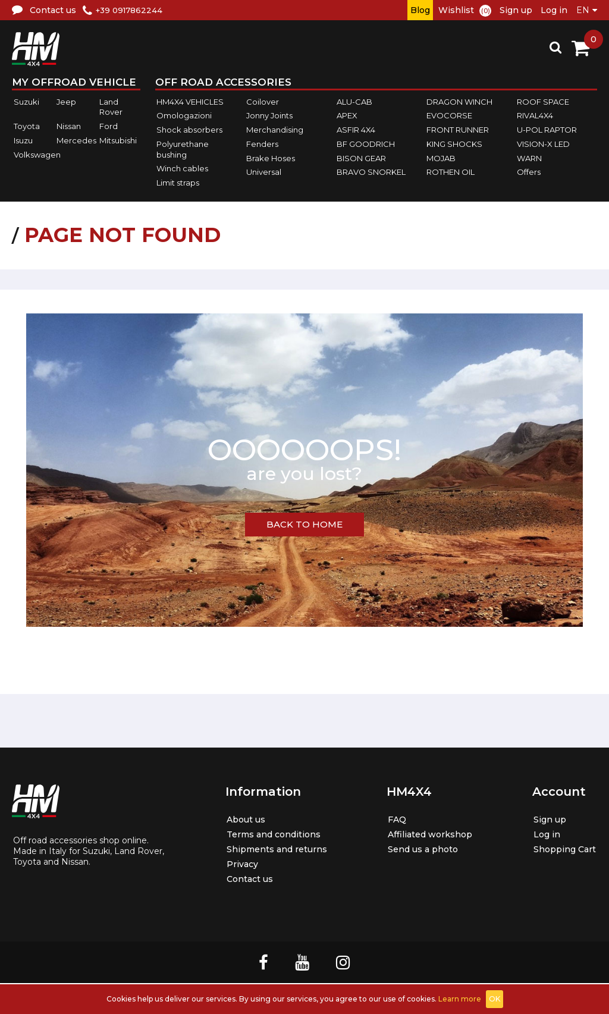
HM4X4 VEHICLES (190, 101)
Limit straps (177, 182)
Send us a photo (418, 849)
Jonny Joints (269, 116)
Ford (108, 126)
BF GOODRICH (366, 144)
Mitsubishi (118, 140)
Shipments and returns (272, 849)
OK (494, 998)
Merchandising (274, 129)
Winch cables (182, 168)
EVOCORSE (449, 116)
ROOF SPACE (543, 101)
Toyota (27, 126)
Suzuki (26, 101)
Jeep (66, 101)
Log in (554, 10)
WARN (529, 158)
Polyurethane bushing (182, 149)
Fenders (262, 144)
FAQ (389, 819)
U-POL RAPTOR (547, 129)
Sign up (516, 10)
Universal (263, 172)
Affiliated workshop (427, 834)
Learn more (459, 998)
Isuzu (23, 140)
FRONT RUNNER (457, 129)
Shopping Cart (561, 849)
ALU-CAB (354, 101)
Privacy (234, 863)
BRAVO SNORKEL (371, 172)
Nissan (68, 126)
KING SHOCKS (454, 144)
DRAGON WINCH (459, 101)
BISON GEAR (361, 158)
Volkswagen (37, 154)
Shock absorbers (189, 129)
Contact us (243, 878)
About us (239, 819)
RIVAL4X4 (535, 116)
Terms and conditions (269, 834)
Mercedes (76, 140)
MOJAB (441, 158)
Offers (529, 172)
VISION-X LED (543, 144)
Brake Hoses (270, 158)
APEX (347, 116)
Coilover (262, 101)
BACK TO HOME (304, 524)
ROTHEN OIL (450, 172)
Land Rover (111, 107)
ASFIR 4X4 (356, 129)
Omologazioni (184, 116)
